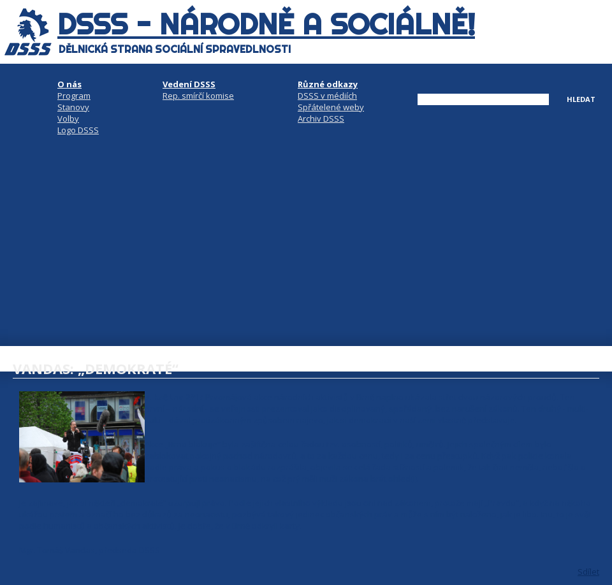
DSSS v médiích (327, 95)
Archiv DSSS (321, 118)
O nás (69, 84)
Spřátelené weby (331, 107)
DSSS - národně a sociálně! (266, 24)
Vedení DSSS (189, 84)
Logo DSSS (78, 130)
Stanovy (73, 107)
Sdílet (588, 571)
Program (74, 95)
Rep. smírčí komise (198, 95)
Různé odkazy (328, 84)
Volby (68, 118)
